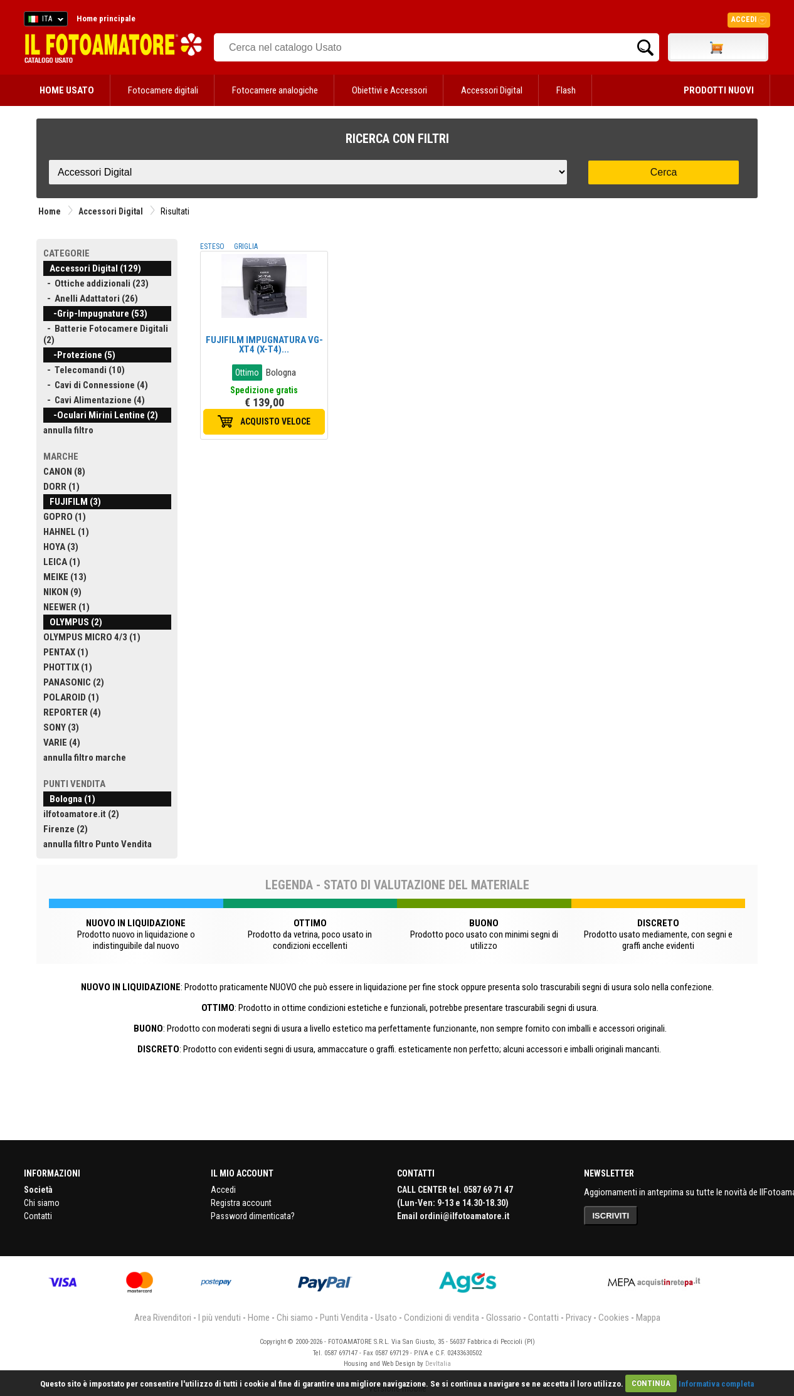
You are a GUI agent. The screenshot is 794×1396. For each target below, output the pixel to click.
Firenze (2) (65, 829)
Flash (566, 90)
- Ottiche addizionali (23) (96, 283)
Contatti (38, 1216)
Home (49, 211)
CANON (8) (64, 471)
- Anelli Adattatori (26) (90, 298)
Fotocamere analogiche (275, 90)
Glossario (503, 1317)
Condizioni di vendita (441, 1317)
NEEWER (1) (66, 607)
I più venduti (219, 1317)
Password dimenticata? (253, 1216)
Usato (386, 1317)
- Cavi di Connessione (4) (95, 385)
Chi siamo (42, 1203)
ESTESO (212, 246)
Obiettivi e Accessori (389, 90)
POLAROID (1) (71, 697)
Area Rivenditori (162, 1317)
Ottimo (247, 373)
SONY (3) (61, 727)
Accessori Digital (491, 90)
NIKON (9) (62, 592)
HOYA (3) (60, 547)
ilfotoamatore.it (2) (81, 814)
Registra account (241, 1203)
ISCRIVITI (611, 1215)
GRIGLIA (246, 246)
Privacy (578, 1317)
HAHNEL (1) (66, 531)
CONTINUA (651, 1383)
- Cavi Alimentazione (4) (94, 400)
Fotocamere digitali (163, 90)
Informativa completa (716, 1383)
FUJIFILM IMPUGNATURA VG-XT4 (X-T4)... (264, 344)
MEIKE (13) (65, 577)
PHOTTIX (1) (67, 667)
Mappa (648, 1317)
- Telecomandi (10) (84, 370)
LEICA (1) (61, 562)
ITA (43, 20)
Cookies (613, 1317)
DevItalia (438, 1364)
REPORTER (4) (72, 712)
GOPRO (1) (64, 516)
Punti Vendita (344, 1317)
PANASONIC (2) (73, 682)
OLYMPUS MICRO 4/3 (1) (91, 637)
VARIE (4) (61, 742)
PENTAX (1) (65, 652)
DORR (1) (61, 486)
